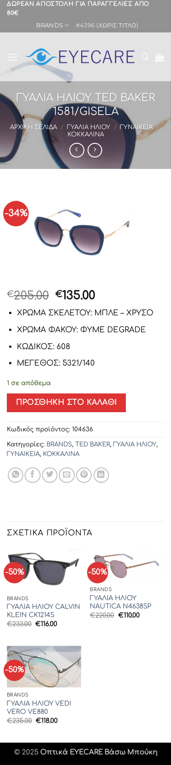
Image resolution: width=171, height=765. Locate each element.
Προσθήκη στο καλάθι (66, 402)
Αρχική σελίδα (33, 127)
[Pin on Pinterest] (84, 475)
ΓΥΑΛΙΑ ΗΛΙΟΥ (88, 127)
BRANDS (52, 25)
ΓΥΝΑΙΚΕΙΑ (136, 127)
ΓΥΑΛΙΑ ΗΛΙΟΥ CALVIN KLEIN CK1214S (43, 610)
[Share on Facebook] (32, 475)
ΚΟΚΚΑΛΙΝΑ (85, 134)
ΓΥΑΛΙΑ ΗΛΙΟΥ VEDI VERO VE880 (39, 707)
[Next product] (76, 150)
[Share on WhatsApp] (15, 475)
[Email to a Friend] (66, 475)
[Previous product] (95, 150)
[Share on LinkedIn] (101, 475)
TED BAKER (92, 444)
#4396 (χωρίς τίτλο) (107, 25)
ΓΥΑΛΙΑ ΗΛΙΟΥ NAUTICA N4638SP (120, 602)
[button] (12, 57)
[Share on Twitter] (49, 475)
